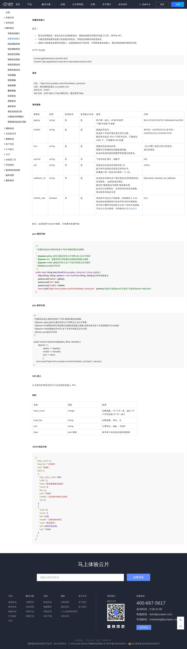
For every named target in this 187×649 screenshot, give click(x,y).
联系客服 (144, 627)
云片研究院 (77, 4)
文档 (93, 4)
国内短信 (10, 28)
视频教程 (47, 607)
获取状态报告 (14, 59)
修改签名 (12, 106)
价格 (63, 4)
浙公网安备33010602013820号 (144, 643)
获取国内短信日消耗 (17, 122)
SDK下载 (47, 616)
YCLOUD (91, 640)
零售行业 (30, 611)
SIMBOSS (107, 640)
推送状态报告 (14, 54)
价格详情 (65, 602)
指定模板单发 (14, 44)
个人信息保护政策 (69, 611)
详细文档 (47, 611)
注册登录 (30, 602)
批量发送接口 (14, 38)
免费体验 (138, 577)
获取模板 (12, 80)
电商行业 (30, 616)
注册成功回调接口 (16, 116)
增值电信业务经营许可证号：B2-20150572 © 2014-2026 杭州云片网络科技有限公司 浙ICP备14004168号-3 (77, 643)
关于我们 (106, 4)
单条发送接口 (14, 33)
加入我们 (82, 607)
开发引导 (10, 17)
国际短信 (10, 128)
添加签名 (12, 96)
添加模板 (12, 75)
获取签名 (12, 101)
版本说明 (10, 175)
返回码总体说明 (13, 170)
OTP (10, 621)
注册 (178, 4)
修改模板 (12, 85)
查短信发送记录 (15, 111)
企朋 (99, 640)
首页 (18, 4)
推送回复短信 (14, 64)
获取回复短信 (14, 70)
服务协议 (10, 180)
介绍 (8, 12)
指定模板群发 (14, 49)
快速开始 (47, 602)
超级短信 (10, 139)
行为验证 (12, 616)
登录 (162, 4)
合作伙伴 (122, 4)
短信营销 (30, 607)
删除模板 (12, 90)
